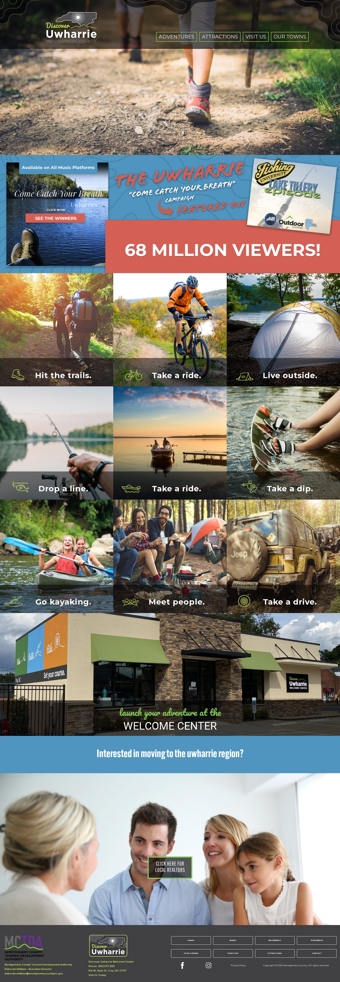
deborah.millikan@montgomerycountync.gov (33, 973)
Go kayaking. (63, 601)
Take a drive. (290, 601)
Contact (317, 953)
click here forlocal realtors (170, 867)
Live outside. (290, 375)
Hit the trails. (63, 375)
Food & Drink (191, 953)
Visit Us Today (97, 975)
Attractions (275, 953)
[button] (176, 37)
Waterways (275, 940)
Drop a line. (63, 488)
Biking (233, 940)
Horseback (317, 940)
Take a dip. (290, 488)
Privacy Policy (238, 965)
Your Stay (232, 953)
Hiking (191, 940)
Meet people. (177, 601)
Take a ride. (176, 375)
